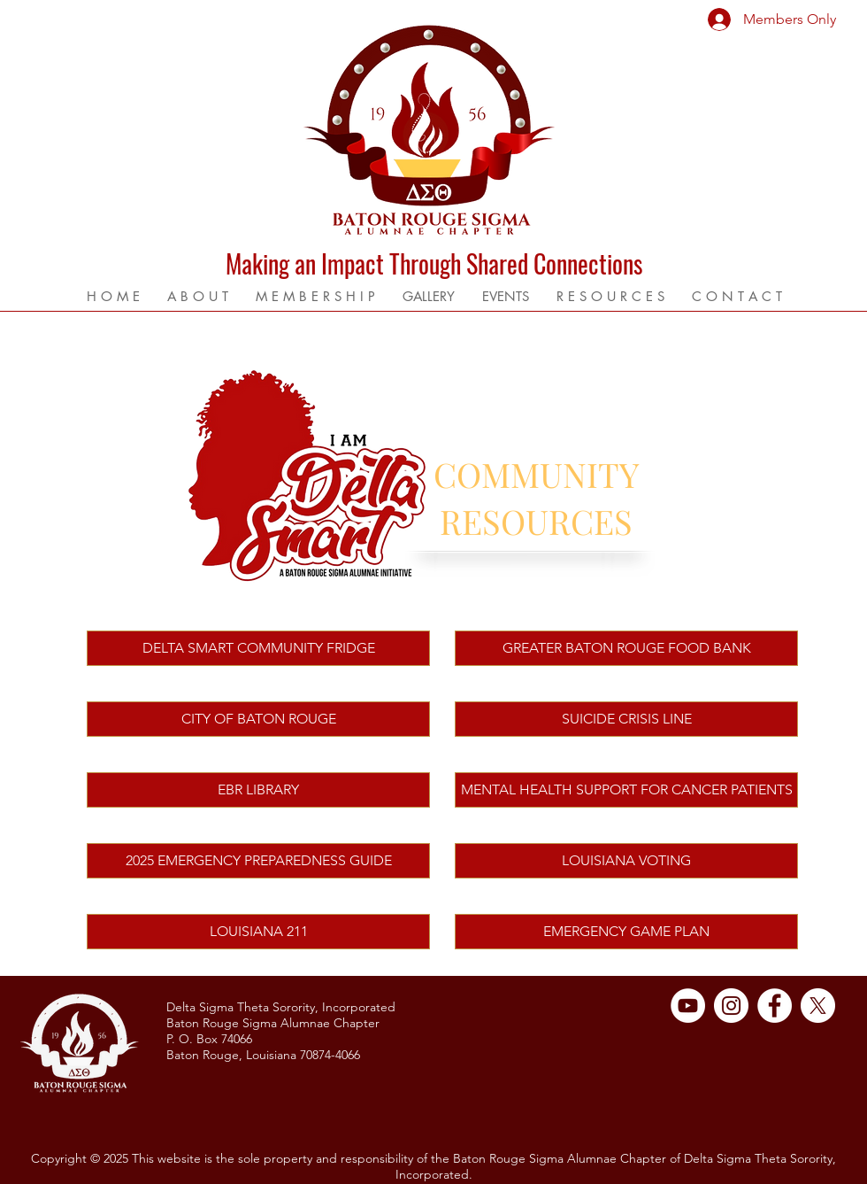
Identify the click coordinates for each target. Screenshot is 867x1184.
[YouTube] (688, 1005)
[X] (818, 1005)
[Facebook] (774, 1005)
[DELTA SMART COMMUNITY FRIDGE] (258, 648)
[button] (197, 296)
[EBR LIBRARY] (258, 790)
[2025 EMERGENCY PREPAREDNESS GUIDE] (258, 860)
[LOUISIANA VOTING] (626, 860)
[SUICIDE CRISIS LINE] (626, 719)
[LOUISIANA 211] (258, 931)
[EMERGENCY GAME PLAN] (626, 931)
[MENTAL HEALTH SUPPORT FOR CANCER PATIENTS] (626, 790)
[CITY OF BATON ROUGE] (258, 719)
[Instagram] (731, 1005)
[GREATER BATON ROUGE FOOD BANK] (626, 648)
